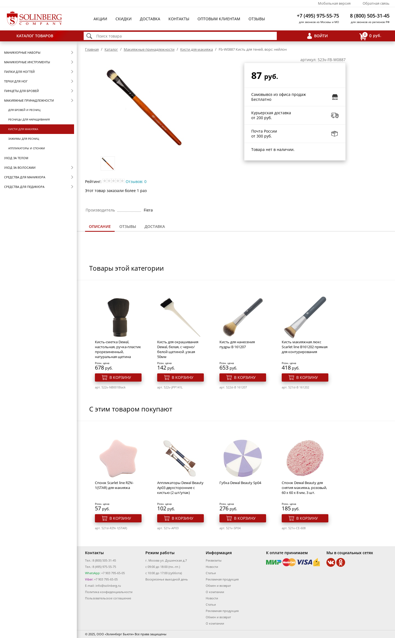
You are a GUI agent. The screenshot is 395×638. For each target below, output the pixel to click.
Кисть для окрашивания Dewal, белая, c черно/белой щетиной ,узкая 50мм (177, 349)
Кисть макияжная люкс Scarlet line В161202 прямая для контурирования (305, 346)
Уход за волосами (19, 167)
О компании (215, 592)
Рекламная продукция (222, 579)
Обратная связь (376, 3)
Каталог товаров (34, 35)
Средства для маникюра (24, 177)
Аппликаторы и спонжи (26, 148)
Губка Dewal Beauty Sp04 (240, 482)
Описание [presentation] (100, 226)
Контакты (178, 18)
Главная (92, 49)
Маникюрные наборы (22, 52)
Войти (321, 35)
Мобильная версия (334, 3)
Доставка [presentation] (155, 226)
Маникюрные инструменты (27, 62)
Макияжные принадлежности (29, 100)
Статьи (211, 573)
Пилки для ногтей (19, 72)
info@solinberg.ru (108, 585)
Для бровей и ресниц (24, 110)
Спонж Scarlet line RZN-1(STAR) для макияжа (114, 485)
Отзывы (257, 18)
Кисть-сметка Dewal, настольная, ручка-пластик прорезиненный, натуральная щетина (118, 349)
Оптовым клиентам (219, 18)
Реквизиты (213, 560)
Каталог (111, 49)
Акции (100, 18)
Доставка (150, 18)
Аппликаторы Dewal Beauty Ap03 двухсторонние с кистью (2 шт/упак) (180, 487)
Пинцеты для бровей (21, 91)
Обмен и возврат (218, 585)
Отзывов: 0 (136, 181)
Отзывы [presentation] (127, 226)
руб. (370, 36)
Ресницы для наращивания (29, 119)
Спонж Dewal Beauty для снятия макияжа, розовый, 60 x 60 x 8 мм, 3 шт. (304, 487)
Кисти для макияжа (23, 129)
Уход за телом (16, 158)
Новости (212, 567)
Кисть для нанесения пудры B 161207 (237, 344)
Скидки (123, 18)
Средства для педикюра (24, 187)
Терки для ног (16, 81)
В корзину (120, 377)
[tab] (100, 227)
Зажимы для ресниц (23, 139)
